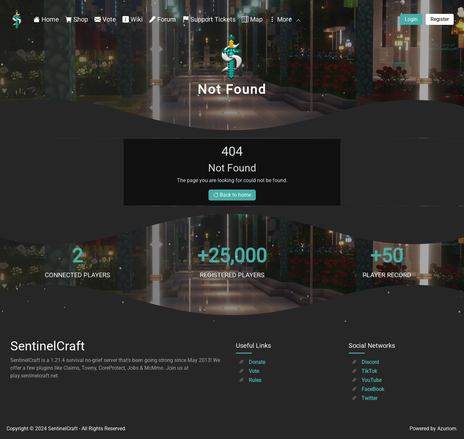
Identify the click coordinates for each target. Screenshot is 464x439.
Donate (252, 362)
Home (46, 19)
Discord (365, 362)
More (284, 19)
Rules (250, 380)
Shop (76, 19)
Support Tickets (209, 19)
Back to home (232, 195)
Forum (162, 19)
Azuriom (446, 428)
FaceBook (368, 389)
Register (439, 19)
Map (252, 19)
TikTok (364, 371)
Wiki (132, 19)
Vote (105, 19)
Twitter (364, 398)
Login (411, 19)
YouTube (367, 380)
